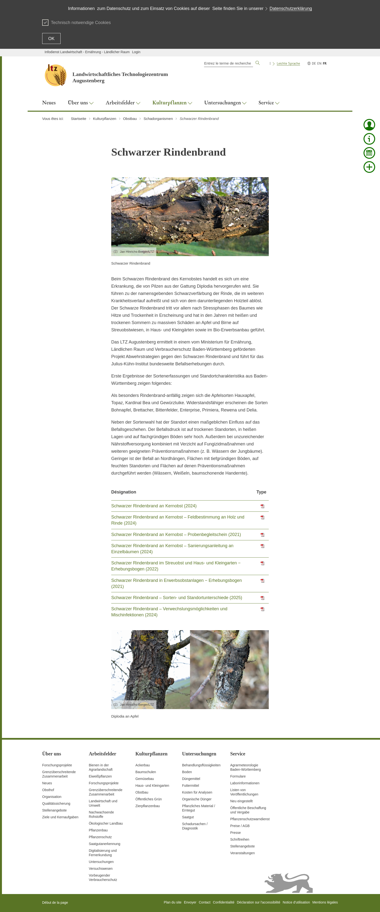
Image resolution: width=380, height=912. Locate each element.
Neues (47, 783)
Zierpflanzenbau (147, 806)
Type (261, 492)
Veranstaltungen (242, 853)
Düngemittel (191, 779)
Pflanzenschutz (100, 837)
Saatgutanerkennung (104, 844)
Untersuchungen (101, 862)
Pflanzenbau (98, 830)
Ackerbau (142, 765)
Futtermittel (190, 785)
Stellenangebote (54, 810)
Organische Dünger (196, 799)
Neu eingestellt (241, 801)
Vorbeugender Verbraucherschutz (103, 877)
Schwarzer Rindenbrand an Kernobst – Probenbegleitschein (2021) (176, 534)
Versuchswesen (100, 868)
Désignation (123, 492)
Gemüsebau (144, 779)
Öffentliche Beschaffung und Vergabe (248, 810)
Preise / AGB (240, 826)
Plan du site (173, 902)
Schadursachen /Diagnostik (194, 826)
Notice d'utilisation (296, 902)
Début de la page (55, 902)
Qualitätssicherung (56, 803)
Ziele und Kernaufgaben (60, 817)
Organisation (51, 797)
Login (136, 52)
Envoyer (190, 902)
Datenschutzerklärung (290, 8)
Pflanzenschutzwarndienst (250, 819)
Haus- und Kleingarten (152, 785)
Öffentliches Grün (148, 799)
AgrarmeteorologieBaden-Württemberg (245, 767)
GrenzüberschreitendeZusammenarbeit (105, 792)
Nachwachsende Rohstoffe (101, 814)
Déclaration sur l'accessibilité (258, 902)
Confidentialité (223, 902)
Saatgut (188, 817)
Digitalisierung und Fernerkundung (103, 853)
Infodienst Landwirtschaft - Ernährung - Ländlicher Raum (87, 52)
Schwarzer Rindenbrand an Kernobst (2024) (154, 505)
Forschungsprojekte (57, 765)
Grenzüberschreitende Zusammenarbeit (59, 774)
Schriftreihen (239, 839)
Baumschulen (145, 772)
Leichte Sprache (288, 63)
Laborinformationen (245, 783)
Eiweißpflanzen (100, 776)
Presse (235, 833)
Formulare (238, 776)
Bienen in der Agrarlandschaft (100, 767)
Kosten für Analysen (197, 792)
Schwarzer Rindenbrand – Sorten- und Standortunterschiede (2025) (176, 597)
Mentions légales (325, 902)
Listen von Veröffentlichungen (244, 792)
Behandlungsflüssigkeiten (201, 765)
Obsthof (48, 790)
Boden (187, 772)
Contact (204, 902)
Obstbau (141, 792)
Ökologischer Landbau (106, 823)
